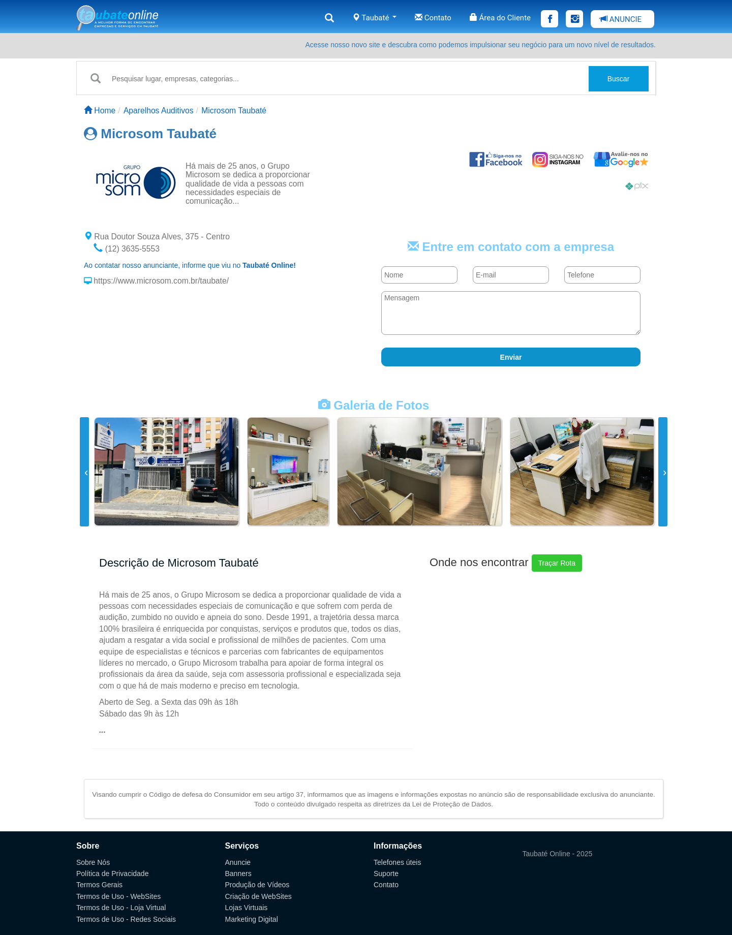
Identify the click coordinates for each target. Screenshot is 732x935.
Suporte (386, 873)
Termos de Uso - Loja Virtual (121, 907)
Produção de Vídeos (257, 885)
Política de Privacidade (112, 873)
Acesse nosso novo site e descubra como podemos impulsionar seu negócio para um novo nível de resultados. (480, 45)
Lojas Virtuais (246, 907)
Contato (433, 17)
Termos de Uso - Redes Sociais (126, 919)
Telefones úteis (397, 862)
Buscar (618, 79)
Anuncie (238, 862)
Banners (238, 873)
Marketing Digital (251, 919)
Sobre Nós (93, 862)
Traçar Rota (556, 563)
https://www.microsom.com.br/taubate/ (160, 280)
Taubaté (374, 17)
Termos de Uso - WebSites (118, 896)
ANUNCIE (621, 19)
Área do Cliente (500, 17)
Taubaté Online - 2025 (558, 854)
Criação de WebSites (258, 896)
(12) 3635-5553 (127, 248)
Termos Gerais (99, 885)
